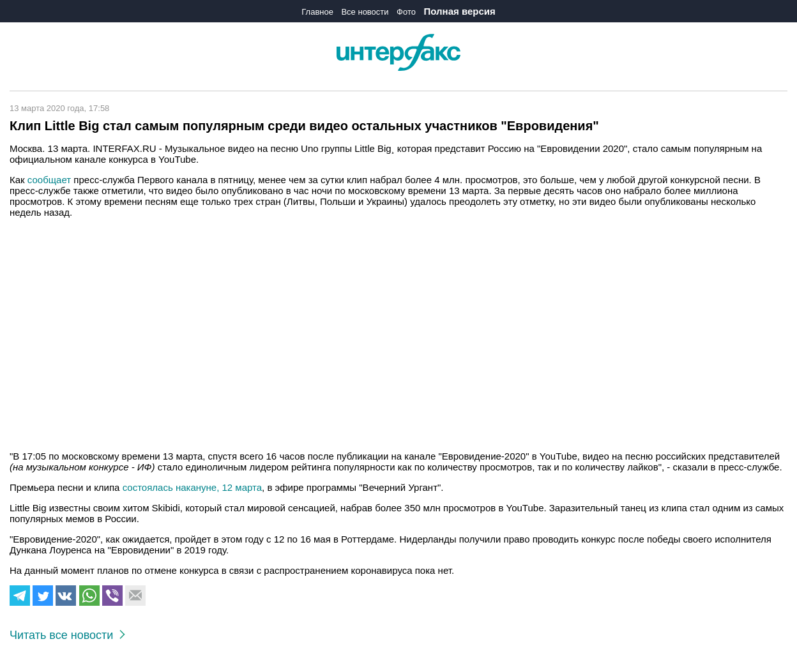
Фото (406, 12)
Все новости (364, 12)
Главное (317, 12)
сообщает (49, 179)
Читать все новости (67, 635)
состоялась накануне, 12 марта (192, 487)
